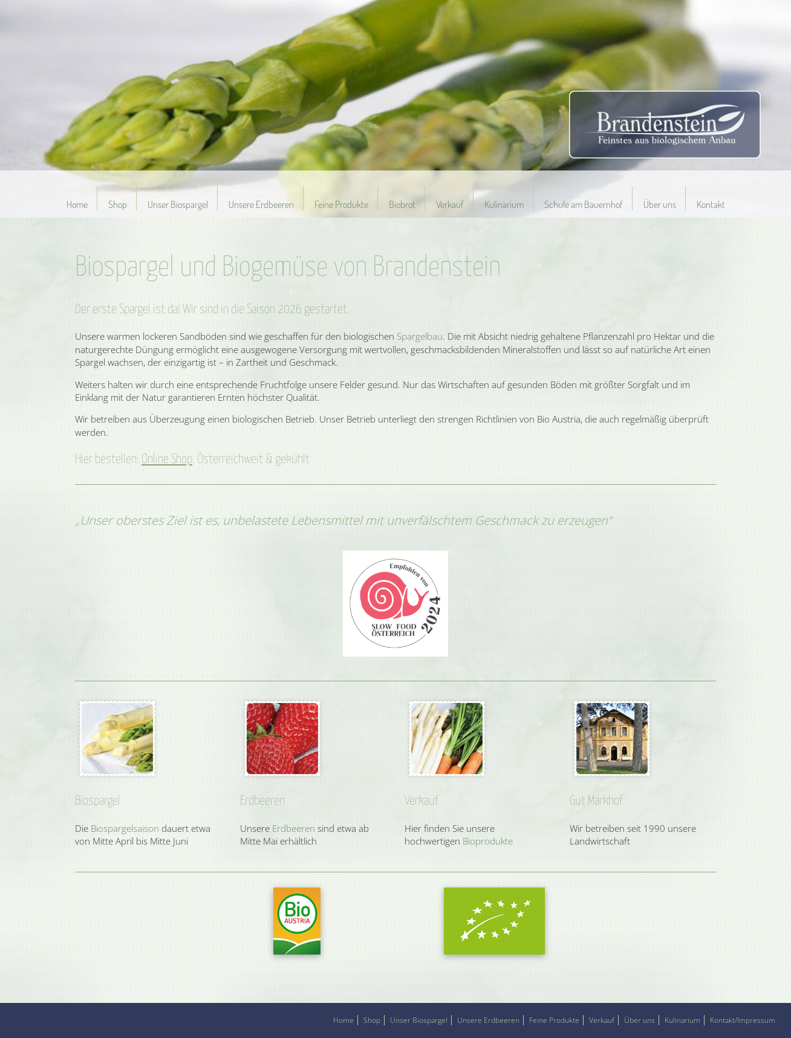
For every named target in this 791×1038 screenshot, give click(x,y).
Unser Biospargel (178, 204)
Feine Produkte (341, 204)
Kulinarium (504, 204)
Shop (117, 204)
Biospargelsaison (125, 828)
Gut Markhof (596, 801)
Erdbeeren (262, 801)
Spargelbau (420, 336)
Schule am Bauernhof (583, 204)
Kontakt (711, 204)
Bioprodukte (488, 841)
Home (77, 204)
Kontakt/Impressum (742, 1020)
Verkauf (450, 204)
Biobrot (402, 204)
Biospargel (97, 801)
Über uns (659, 204)
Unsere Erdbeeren (261, 204)
